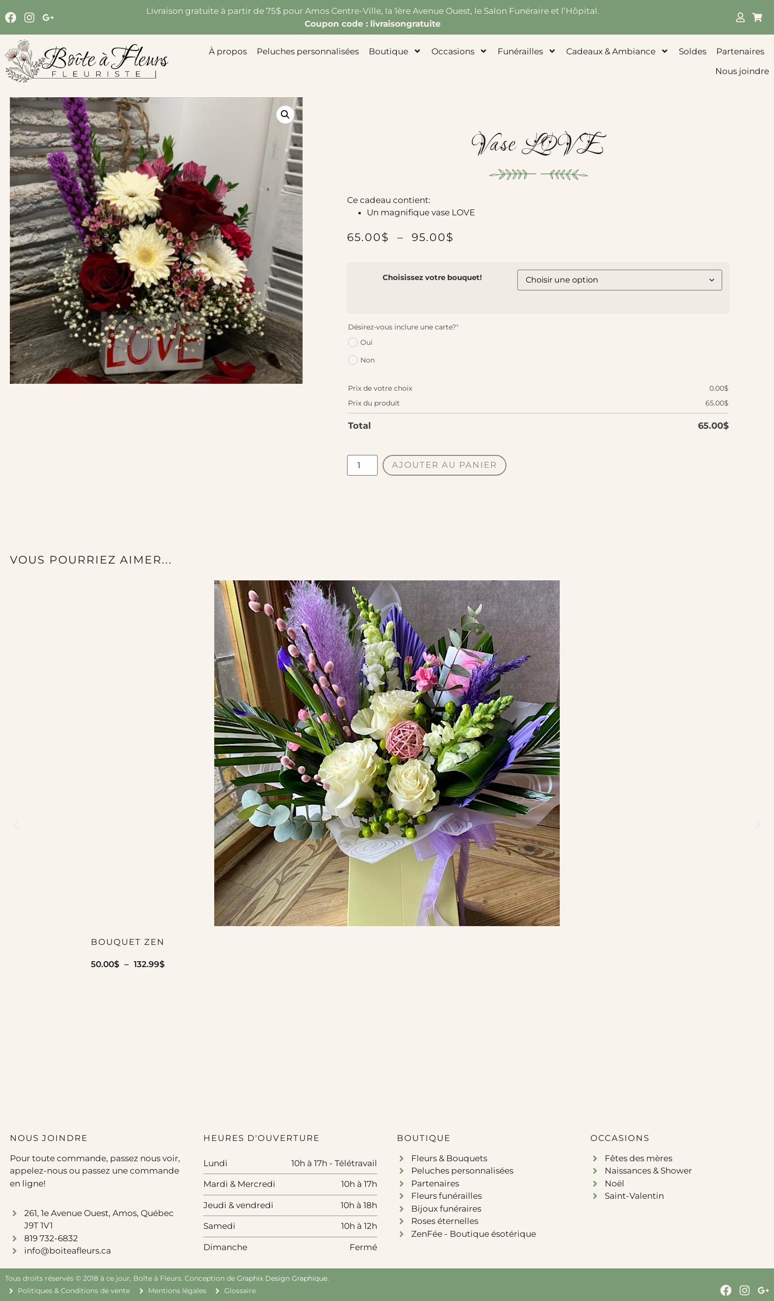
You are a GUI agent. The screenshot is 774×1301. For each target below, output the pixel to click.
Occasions (459, 51)
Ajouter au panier (444, 465)
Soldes (692, 51)
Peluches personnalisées (308, 51)
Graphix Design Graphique (282, 1278)
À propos (228, 51)
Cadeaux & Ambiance (617, 51)
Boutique (395, 51)
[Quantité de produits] (362, 465)
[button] (285, 114)
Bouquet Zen (128, 942)
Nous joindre (742, 71)
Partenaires (740, 51)
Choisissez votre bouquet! (432, 277)
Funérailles (527, 51)
